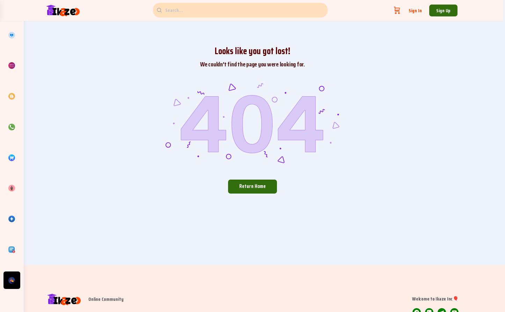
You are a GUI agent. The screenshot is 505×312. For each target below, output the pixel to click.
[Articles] (11, 96)
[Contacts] (11, 127)
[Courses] (11, 35)
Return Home (264, 186)
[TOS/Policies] (11, 249)
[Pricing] (11, 65)
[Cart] (410, 10)
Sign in (428, 10)
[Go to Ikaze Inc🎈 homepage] (75, 9)
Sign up (456, 10)
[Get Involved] (11, 280)
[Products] (11, 157)
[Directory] (11, 219)
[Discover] (11, 188)
